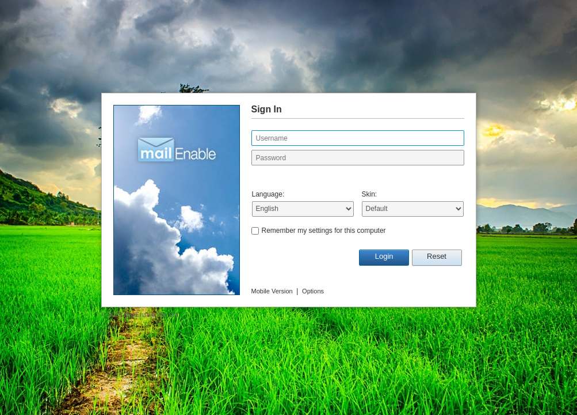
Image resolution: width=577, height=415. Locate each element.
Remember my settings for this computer (324, 231)
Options (313, 291)
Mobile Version (272, 291)
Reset (436, 256)
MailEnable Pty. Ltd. (151, 314)
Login (384, 256)
